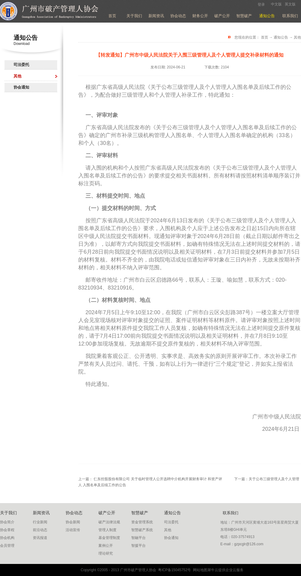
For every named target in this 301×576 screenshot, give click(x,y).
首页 (112, 16)
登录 (261, 4)
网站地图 (199, 570)
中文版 (276, 4)
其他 (297, 37)
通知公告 (281, 37)
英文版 (290, 4)
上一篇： (150, 479)
